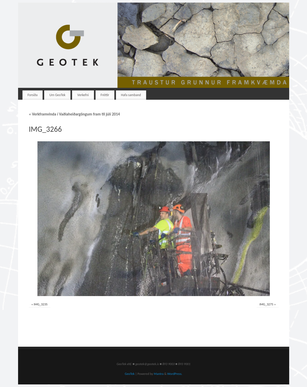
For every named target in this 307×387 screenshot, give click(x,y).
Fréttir (105, 95)
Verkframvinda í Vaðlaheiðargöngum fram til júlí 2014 (74, 114)
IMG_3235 (41, 304)
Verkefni (83, 95)
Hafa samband (131, 95)
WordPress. (174, 374)
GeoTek (130, 374)
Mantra (159, 374)
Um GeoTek (57, 95)
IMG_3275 (266, 304)
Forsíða (32, 95)
